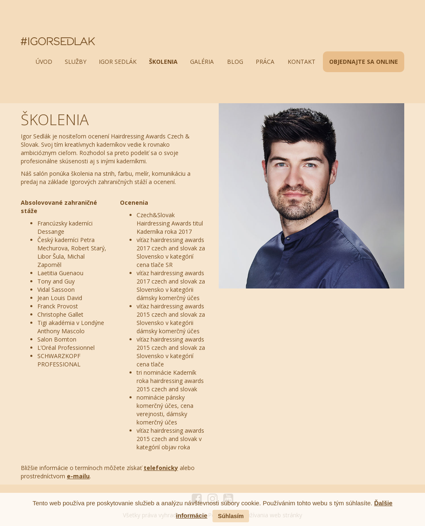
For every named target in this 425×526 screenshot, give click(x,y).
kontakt (301, 61)
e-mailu (78, 476)
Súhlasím (231, 516)
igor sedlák (118, 61)
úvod (44, 61)
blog (235, 61)
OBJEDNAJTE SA (363, 61)
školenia (163, 61)
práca (265, 61)
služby (75, 61)
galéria (202, 61)
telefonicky (161, 468)
